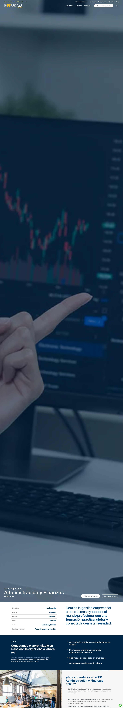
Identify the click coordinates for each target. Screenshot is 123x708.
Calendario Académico (81, 1)
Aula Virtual (111, 1)
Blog (117, 1)
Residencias (93, 1)
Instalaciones (102, 1)
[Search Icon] (117, 5)
